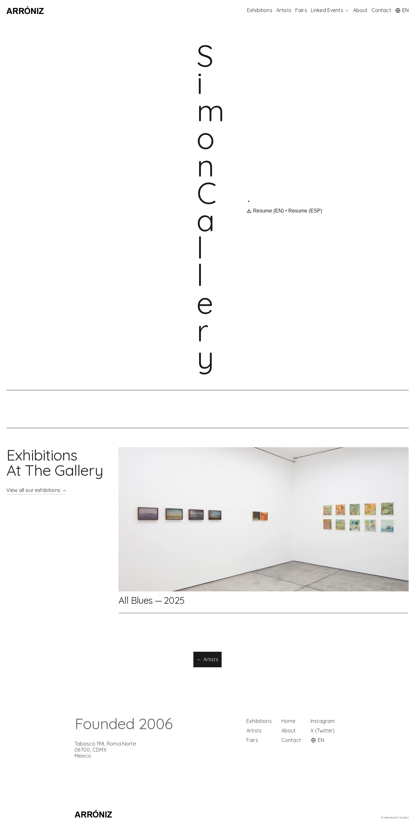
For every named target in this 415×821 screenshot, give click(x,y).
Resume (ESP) (306, 210)
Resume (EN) (265, 210)
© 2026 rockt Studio (395, 817)
